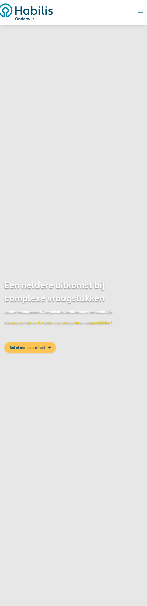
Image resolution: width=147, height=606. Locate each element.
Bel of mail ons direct (27, 347)
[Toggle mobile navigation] (140, 12)
